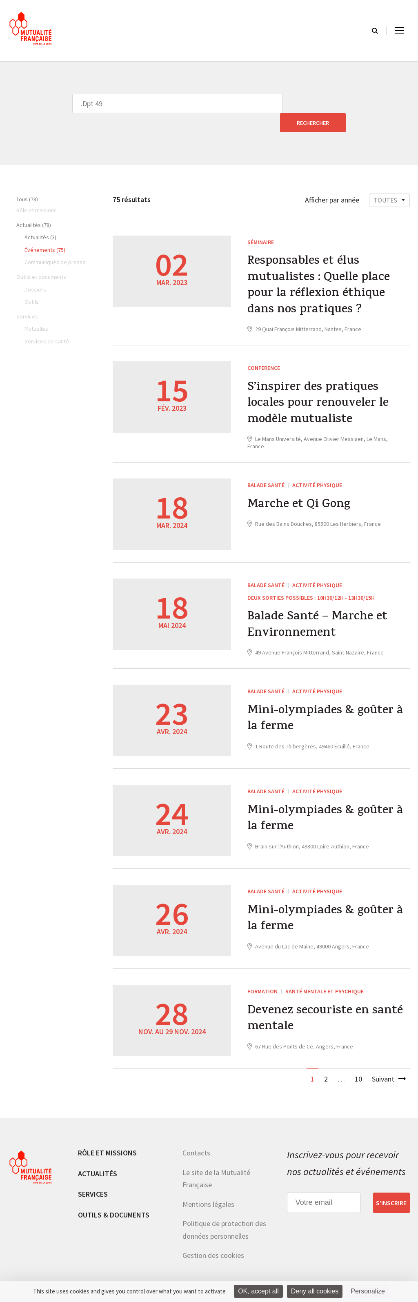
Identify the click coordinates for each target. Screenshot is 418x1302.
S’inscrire (391, 1185)
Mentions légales (208, 1186)
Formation (262, 974)
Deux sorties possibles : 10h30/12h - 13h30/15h (311, 579)
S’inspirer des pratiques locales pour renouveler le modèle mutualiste (318, 386)
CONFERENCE (263, 349)
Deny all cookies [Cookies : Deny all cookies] (315, 1291)
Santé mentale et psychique (324, 974)
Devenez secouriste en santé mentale (325, 1002)
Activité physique (317, 467)
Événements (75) (44, 230)
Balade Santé (266, 467)
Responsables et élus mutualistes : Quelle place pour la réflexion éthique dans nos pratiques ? (318, 267)
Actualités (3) (40, 218)
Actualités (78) (33, 205)
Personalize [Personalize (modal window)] (368, 1291)
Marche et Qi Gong (299, 487)
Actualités (97, 1156)
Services (93, 1177)
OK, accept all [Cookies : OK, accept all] (258, 1291)
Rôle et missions (107, 1135)
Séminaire (260, 223)
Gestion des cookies (213, 1238)
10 (358, 1061)
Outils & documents (113, 1197)
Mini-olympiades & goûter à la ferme (320, 702)
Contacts (196, 1135)
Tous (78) (27, 180)
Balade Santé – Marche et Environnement (317, 608)
